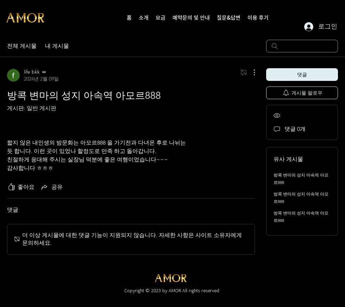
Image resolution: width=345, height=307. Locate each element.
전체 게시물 (22, 46)
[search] (302, 46)
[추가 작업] (250, 72)
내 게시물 (57, 46)
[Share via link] (51, 187)
